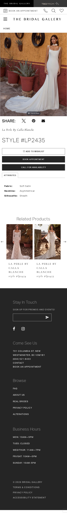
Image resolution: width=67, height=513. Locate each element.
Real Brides (20, 404)
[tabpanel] (33, 74)
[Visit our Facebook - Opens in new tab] (14, 331)
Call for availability (34, 169)
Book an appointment (27, 369)
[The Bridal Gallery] (37, 19)
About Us (19, 398)
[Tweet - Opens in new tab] (24, 120)
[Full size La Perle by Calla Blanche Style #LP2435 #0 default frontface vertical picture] (33, 74)
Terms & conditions (26, 490)
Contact (18, 366)
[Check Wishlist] (62, 10)
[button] (5, 19)
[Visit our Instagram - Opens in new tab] (23, 331)
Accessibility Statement (29, 500)
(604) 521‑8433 (22, 362)
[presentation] (19, 244)
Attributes (10, 177)
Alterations (21, 417)
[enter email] (34, 320)
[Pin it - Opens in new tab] (33, 120)
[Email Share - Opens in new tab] (43, 121)
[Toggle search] (54, 10)
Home (6, 28)
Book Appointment (33, 160)
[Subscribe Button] (51, 320)
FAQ (15, 391)
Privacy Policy (22, 410)
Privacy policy (22, 495)
